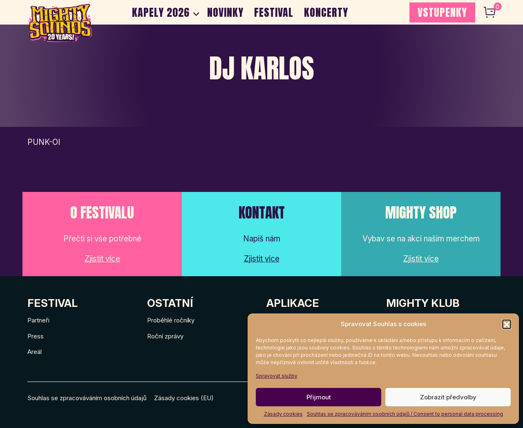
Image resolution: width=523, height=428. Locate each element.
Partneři (38, 320)
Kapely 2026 (161, 12)
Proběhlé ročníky (170, 320)
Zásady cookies (283, 414)
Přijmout (318, 397)
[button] (507, 324)
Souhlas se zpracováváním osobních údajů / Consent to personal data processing (405, 414)
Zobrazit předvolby (448, 397)
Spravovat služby (276, 376)
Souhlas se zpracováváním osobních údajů (87, 398)
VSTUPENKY (442, 12)
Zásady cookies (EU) (184, 398)
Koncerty (326, 12)
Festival (273, 12)
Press (35, 336)
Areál (34, 352)
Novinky (225, 12)
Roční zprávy (165, 336)
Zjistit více (102, 259)
